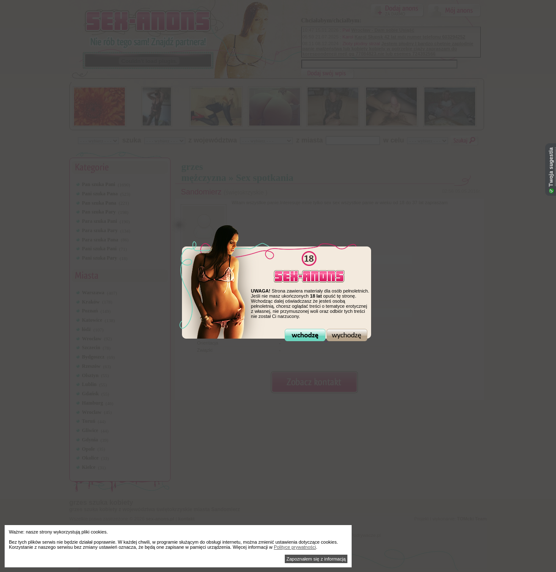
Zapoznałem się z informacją (316, 558)
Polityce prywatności (295, 547)
